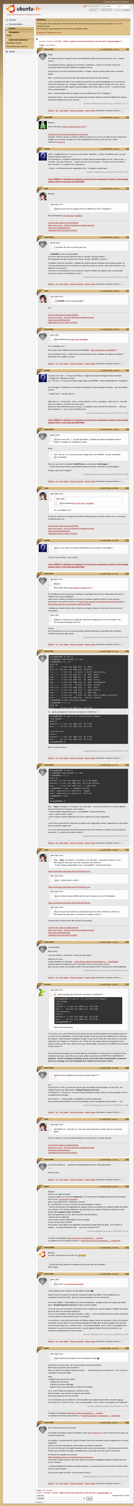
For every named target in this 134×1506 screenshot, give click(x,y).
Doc (56, 111)
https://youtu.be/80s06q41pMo (59, 228)
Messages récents (13, 43)
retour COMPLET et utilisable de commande (65, 179)
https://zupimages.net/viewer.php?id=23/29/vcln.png (69, 871)
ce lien (117, 24)
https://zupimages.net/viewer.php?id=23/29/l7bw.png (69, 903)
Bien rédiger (64, 111)
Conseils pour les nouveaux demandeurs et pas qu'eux (68, 134)
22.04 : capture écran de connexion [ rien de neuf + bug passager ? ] (92, 41)
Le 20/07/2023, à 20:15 (109, 1187)
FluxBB (126, 1495)
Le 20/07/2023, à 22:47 (109, 1423)
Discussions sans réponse (17, 46)
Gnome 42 (96, 1433)
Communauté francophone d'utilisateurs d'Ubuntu (23, 14)
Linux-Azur (61, 142)
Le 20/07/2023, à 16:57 (109, 429)
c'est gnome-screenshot (68, 1199)
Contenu (107, 2)
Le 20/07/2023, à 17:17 (109, 765)
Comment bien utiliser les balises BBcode (63, 223)
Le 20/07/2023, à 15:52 (109, 49)
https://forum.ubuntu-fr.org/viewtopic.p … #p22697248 (100, 1241)
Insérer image (90, 111)
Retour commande (77, 111)
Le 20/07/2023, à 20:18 (109, 1248)
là (114, 807)
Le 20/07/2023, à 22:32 (109, 1348)
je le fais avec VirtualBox (72, 216)
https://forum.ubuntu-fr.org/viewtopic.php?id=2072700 (100, 602)
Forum (49, 41)
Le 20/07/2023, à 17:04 (109, 574)
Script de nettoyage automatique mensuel (79, 225)
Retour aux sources (55, 225)
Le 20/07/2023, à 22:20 (109, 1274)
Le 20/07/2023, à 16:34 (109, 149)
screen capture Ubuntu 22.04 (73, 127)
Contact (39, 1502)
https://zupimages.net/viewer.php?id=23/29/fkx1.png (69, 887)
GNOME (57, 41)
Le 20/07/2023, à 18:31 (109, 942)
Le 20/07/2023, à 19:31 (109, 1160)
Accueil (42, 41)
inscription (126, 10)
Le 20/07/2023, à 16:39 (109, 189)
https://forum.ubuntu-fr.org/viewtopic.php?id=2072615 (69, 604)
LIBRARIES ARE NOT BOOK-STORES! (62, 230)
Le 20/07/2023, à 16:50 (109, 291)
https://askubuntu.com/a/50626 (103, 350)
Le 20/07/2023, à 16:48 (109, 237)
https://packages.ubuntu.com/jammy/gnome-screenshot (70, 1457)
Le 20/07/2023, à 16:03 (109, 117)
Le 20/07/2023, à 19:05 (109, 1068)
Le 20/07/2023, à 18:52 (109, 985)
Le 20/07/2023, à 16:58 (109, 488)
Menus (126, 2)
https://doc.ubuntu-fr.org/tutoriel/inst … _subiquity (85, 1238)
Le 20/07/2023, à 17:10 (109, 651)
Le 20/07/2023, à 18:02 (109, 850)
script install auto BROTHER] (73, 182)
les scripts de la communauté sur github (99, 179)
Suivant (52, 45)
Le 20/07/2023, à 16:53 (109, 329)
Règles (9, 35)
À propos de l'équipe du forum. (49, 33)
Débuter (51, 111)
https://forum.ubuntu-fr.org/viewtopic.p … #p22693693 (96, 962)
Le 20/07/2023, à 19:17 (109, 1119)
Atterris (120, 1400)
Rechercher (117, 2)
